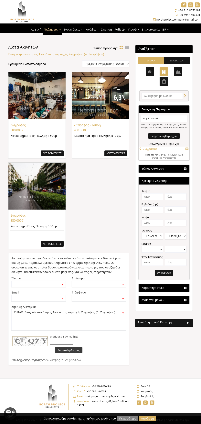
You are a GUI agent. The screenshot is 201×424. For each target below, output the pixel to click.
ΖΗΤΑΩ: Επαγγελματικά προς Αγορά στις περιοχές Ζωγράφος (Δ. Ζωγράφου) (68, 319)
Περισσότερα (127, 418)
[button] (148, 149)
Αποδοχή (147, 418)
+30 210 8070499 (189, 10)
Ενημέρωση (164, 272)
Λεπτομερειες (52, 153)
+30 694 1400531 (189, 15)
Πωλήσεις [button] (52, 29)
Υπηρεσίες (147, 391)
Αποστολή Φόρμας (69, 350)
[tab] (164, 149)
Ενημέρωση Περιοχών (164, 136)
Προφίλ (133, 29)
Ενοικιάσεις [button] (73, 29)
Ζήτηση (106, 29)
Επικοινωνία (151, 29)
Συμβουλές (147, 396)
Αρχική (36, 29)
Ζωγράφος (150, 149)
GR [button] (165, 29)
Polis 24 (120, 29)
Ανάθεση (92, 29)
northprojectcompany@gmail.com (178, 19)
